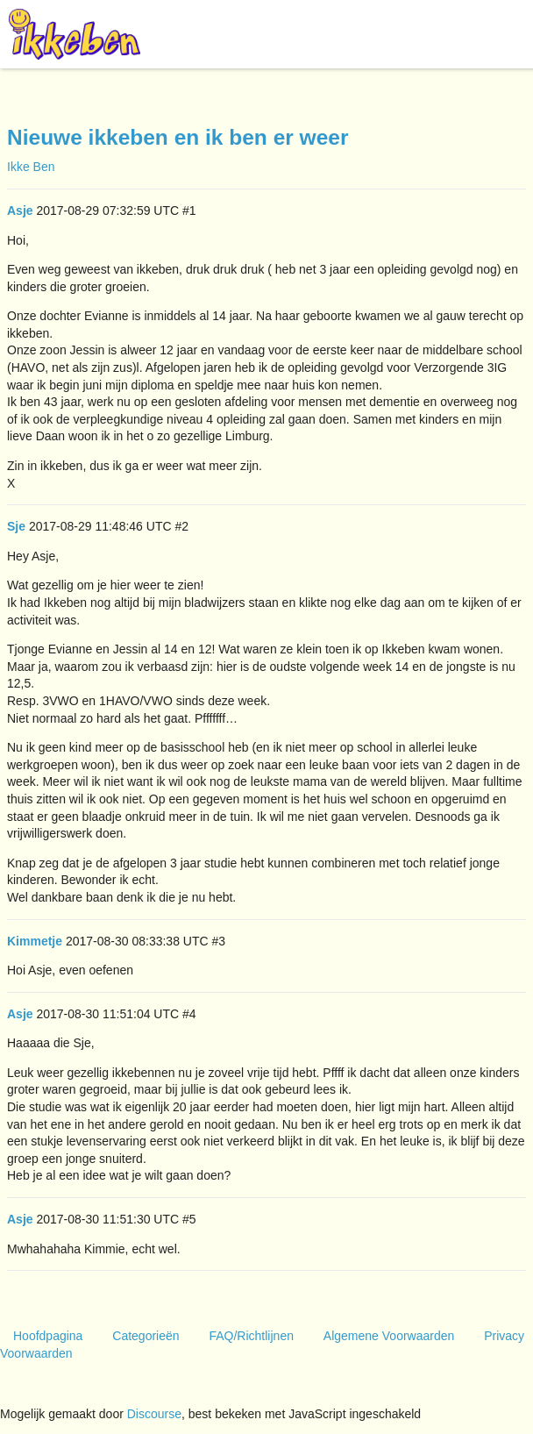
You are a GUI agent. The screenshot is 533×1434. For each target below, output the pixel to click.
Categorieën (145, 1336)
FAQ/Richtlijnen (251, 1336)
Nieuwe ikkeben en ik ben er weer (177, 137)
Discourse (154, 1414)
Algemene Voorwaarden (388, 1336)
